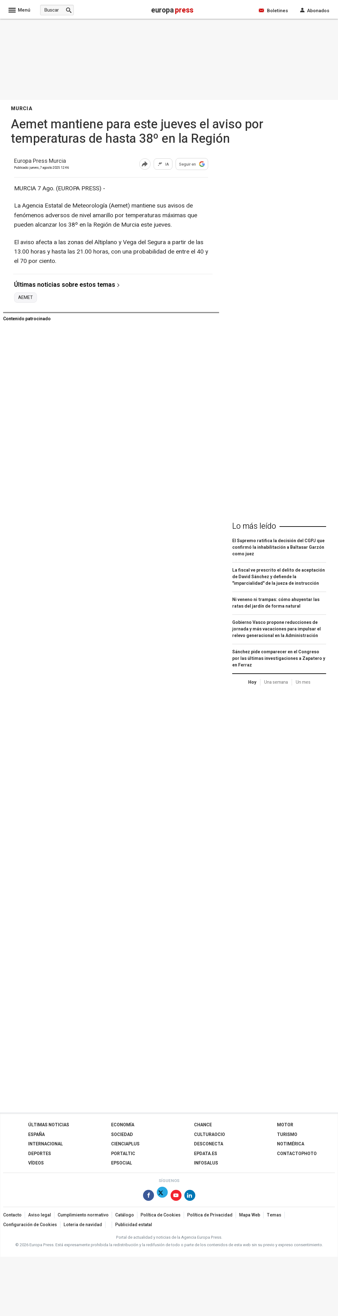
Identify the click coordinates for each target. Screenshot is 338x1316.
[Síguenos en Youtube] (176, 1196)
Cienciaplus (125, 1144)
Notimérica (290, 1144)
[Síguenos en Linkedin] (189, 1196)
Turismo (287, 1134)
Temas (274, 1215)
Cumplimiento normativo (83, 1215)
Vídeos (36, 1163)
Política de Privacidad (210, 1215)
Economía (122, 1125)
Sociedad (122, 1134)
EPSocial (121, 1163)
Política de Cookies (161, 1215)
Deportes (39, 1153)
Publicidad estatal (133, 1224)
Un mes (303, 682)
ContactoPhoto (297, 1153)
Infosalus (206, 1163)
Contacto (12, 1215)
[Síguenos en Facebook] (148, 1196)
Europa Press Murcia (40, 161)
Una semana (276, 682)
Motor (285, 1125)
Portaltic (123, 1153)
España (36, 1134)
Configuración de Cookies (30, 1224)
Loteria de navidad (83, 1224)
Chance (203, 1125)
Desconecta (208, 1144)
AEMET (25, 298)
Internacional (45, 1144)
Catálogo (124, 1215)
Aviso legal (39, 1215)
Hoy (252, 682)
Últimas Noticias (48, 1125)
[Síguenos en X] (162, 1196)
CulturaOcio (209, 1134)
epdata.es (205, 1153)
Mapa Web (249, 1215)
